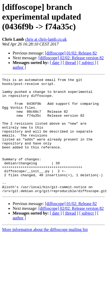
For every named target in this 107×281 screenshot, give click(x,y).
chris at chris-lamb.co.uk (46, 39)
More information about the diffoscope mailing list (45, 252)
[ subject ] (87, 62)
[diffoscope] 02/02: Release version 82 (71, 58)
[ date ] (56, 62)
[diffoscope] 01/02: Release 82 (71, 53)
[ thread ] (70, 62)
